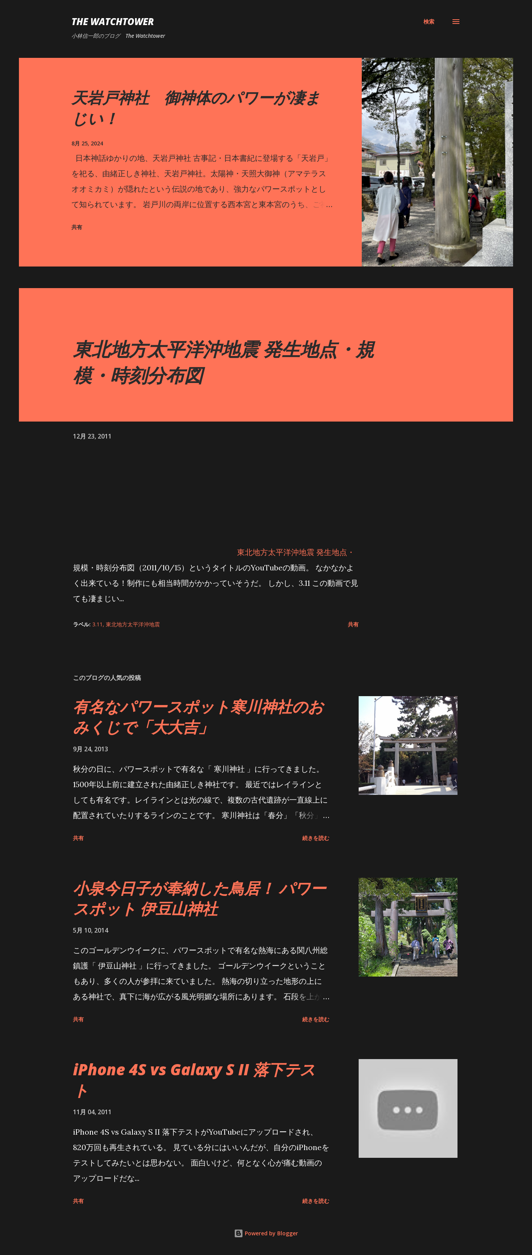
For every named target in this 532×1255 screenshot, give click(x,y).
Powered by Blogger (266, 1233)
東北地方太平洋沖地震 (133, 624)
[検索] (429, 21)
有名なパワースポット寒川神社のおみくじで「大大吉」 (198, 716)
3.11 (97, 624)
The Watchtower (112, 21)
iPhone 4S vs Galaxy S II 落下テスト (194, 1079)
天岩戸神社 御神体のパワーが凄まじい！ (195, 107)
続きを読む (315, 838)
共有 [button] (76, 227)
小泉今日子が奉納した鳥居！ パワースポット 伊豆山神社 (199, 898)
